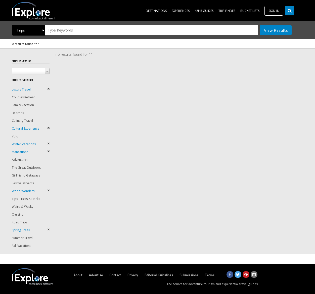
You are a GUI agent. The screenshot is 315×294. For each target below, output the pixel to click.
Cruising (17, 214)
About (77, 275)
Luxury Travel (21, 89)
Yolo (15, 136)
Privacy (132, 275)
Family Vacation (23, 105)
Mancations (20, 152)
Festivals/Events (23, 183)
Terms (209, 275)
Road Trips (19, 222)
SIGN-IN (273, 11)
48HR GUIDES (204, 11)
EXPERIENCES (181, 11)
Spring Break (21, 230)
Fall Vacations (21, 246)
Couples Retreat (23, 97)
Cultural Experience (25, 128)
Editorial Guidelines (158, 275)
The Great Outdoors (26, 167)
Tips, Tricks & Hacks (26, 199)
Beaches (18, 113)
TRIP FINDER (226, 11)
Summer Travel (22, 238)
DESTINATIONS (156, 11)
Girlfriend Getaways (26, 175)
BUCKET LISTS (249, 11)
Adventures (20, 160)
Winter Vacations (24, 144)
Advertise (96, 275)
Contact (115, 275)
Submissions (188, 275)
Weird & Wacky (22, 206)
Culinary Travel (22, 121)
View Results (276, 30)
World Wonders (23, 191)
